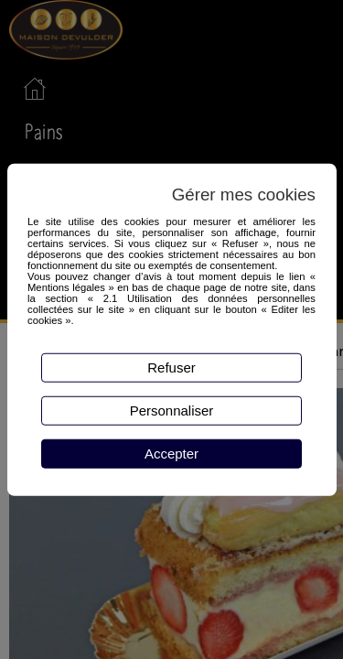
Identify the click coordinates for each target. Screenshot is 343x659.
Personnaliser (172, 410)
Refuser (171, 367)
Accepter (171, 453)
